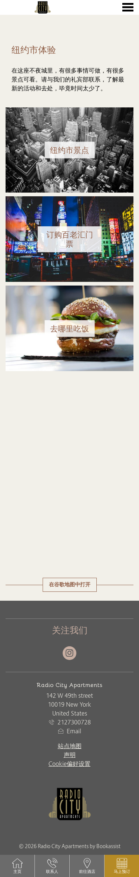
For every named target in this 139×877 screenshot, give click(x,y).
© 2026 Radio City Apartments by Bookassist (69, 846)
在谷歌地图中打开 (69, 584)
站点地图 (70, 746)
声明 (70, 754)
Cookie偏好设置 (69, 763)
